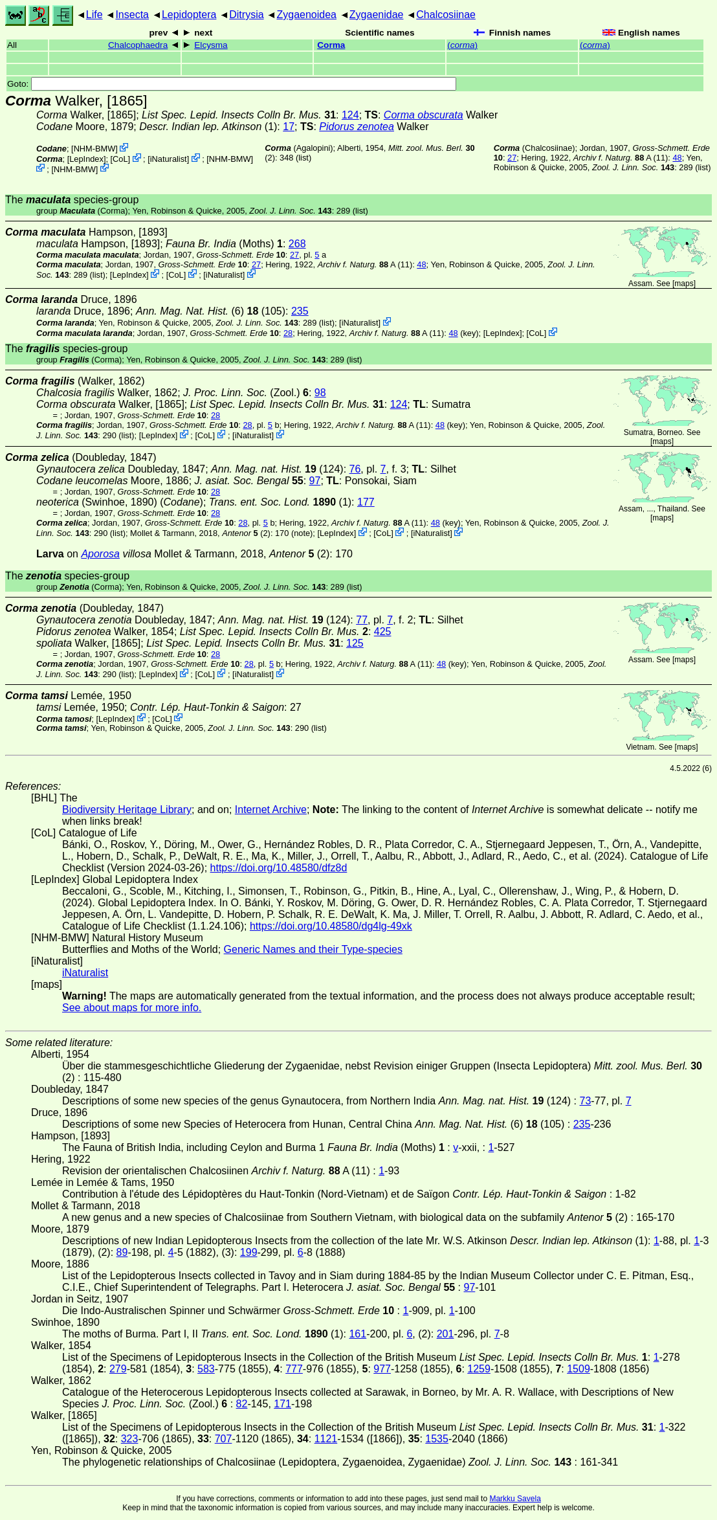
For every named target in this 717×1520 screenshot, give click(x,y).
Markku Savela (514, 1498)
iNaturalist (168, 159)
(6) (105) (210, 311)
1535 (436, 1438)
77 (362, 619)
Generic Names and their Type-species (313, 949)
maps (683, 283)
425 (383, 631)
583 (206, 1368)
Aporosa (100, 553)
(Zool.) (246, 392)
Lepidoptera (189, 14)
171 (282, 1403)
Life (94, 14)
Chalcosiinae (446, 14)
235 (300, 311)
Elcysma (210, 45)
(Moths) (224, 243)
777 (294, 1368)
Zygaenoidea (306, 14)
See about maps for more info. (131, 1007)
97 (315, 480)
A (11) (620, 157)
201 (445, 1333)
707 (223, 1438)
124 (350, 114)
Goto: (231, 84)
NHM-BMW (95, 148)
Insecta (132, 14)
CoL (120, 159)
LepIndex (86, 159)
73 (585, 1100)
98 (320, 392)
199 (249, 1252)
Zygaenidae (376, 14)
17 (288, 126)
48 (676, 157)
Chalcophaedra (138, 45)
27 (511, 157)
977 (382, 1368)
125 (355, 643)
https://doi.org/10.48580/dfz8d (278, 867)
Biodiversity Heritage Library (127, 809)
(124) (277, 469)
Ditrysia (246, 14)
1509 (578, 1368)
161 (357, 1333)
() (462, 45)
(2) (246, 533)
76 (355, 469)
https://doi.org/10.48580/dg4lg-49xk (331, 926)
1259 (479, 1368)
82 (242, 1403)
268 (297, 243)
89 (122, 1252)
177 (366, 502)
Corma (331, 45)
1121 (326, 1438)
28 (287, 333)
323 (129, 1438)
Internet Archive (271, 809)
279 (118, 1368)
